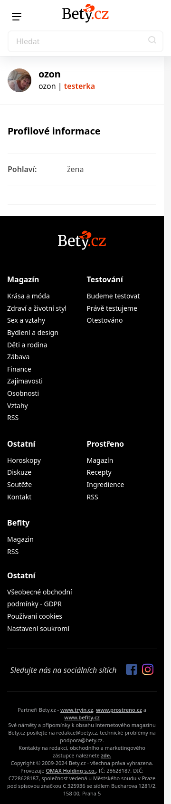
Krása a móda (28, 295)
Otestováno (105, 320)
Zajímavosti (25, 380)
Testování (105, 279)
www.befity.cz (81, 717)
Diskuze (19, 472)
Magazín (23, 279)
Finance (19, 368)
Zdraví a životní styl (36, 308)
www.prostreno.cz (119, 709)
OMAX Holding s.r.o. (70, 770)
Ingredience (105, 484)
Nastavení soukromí (38, 628)
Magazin (20, 539)
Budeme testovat (113, 295)
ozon (49, 73)
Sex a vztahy (26, 320)
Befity (18, 522)
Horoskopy (24, 460)
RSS (13, 417)
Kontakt (19, 496)
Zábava (18, 356)
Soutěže (19, 484)
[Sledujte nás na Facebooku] (129, 670)
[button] (152, 41)
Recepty (99, 472)
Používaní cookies (34, 616)
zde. (106, 755)
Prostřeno (105, 444)
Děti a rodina (27, 344)
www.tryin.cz (76, 709)
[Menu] (16, 17)
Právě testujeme (112, 308)
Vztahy (17, 405)
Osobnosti (23, 393)
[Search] (85, 41)
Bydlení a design (32, 332)
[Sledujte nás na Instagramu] (145, 670)
